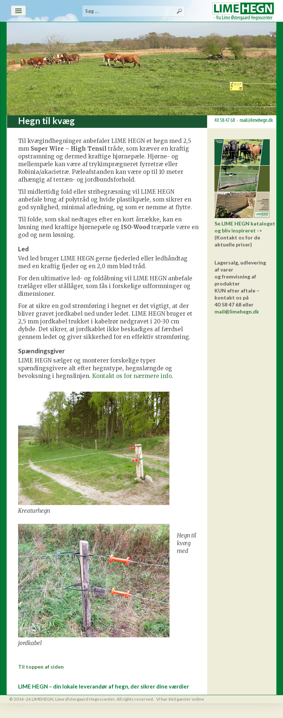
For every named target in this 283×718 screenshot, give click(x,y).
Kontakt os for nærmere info (132, 375)
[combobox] (134, 11)
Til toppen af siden (41, 666)
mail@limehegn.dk (236, 311)
